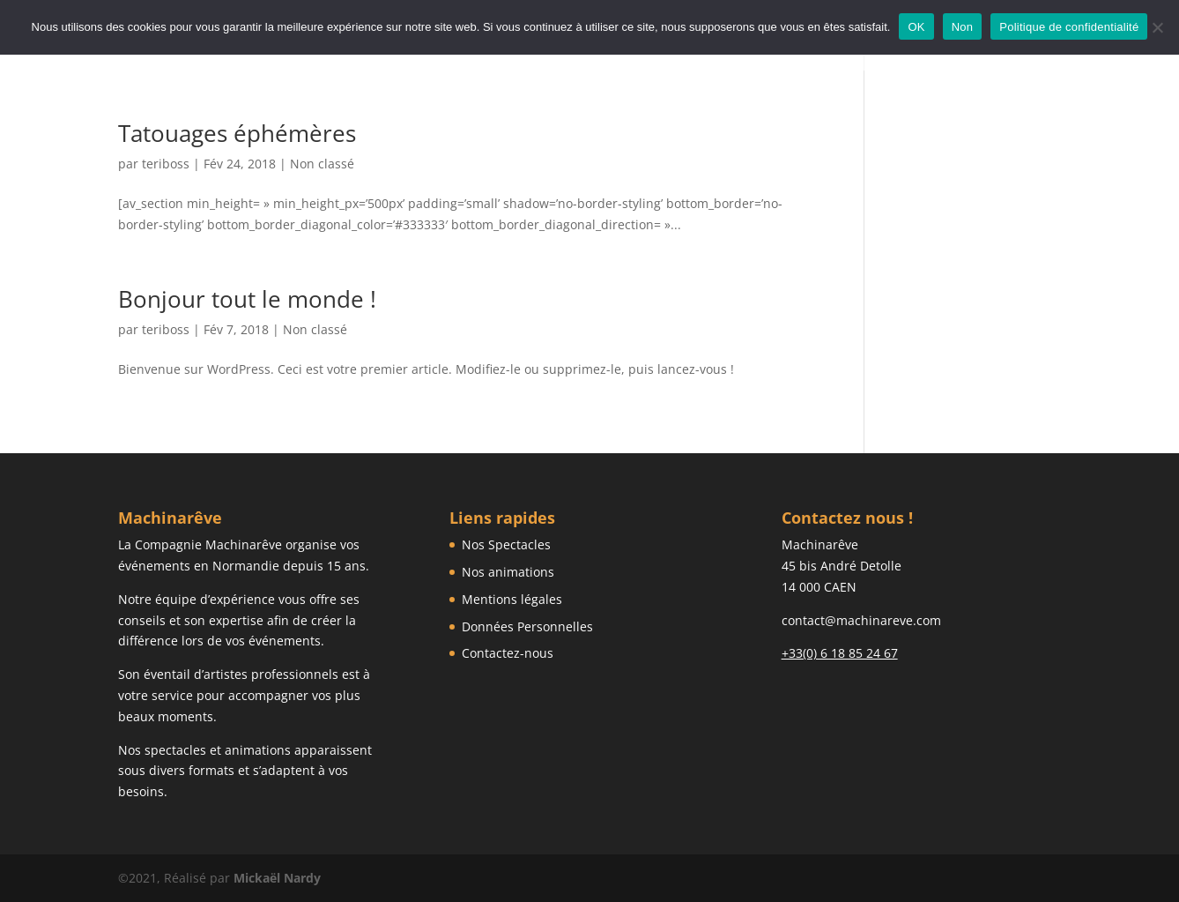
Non (963, 27)
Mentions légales (512, 599)
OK (916, 27)
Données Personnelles (527, 626)
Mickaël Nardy (277, 877)
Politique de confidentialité (1068, 27)
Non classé (322, 163)
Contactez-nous (507, 653)
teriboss (165, 163)
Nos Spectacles (506, 544)
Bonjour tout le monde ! (247, 299)
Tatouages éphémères (237, 133)
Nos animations (508, 571)
